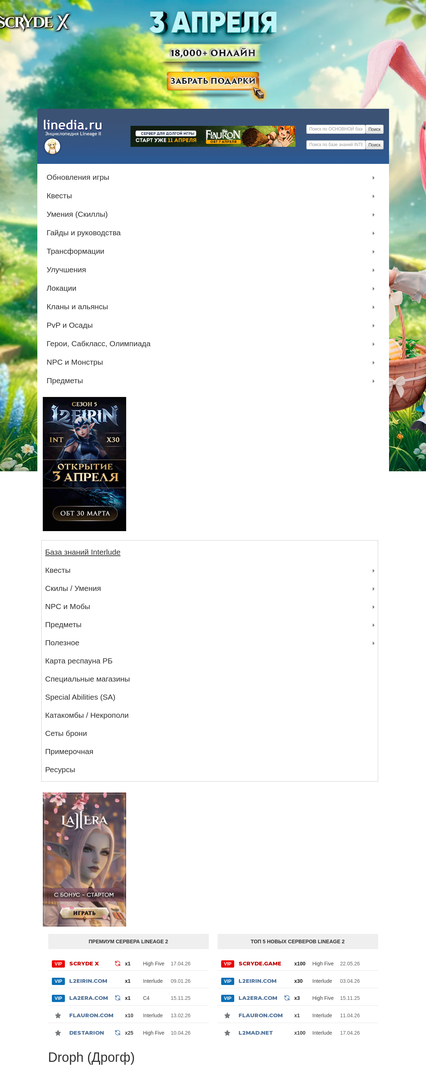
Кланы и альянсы (79, 306)
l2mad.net (256, 1032)
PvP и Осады (71, 325)
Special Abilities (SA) (80, 697)
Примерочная (69, 751)
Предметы (67, 380)
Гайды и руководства (86, 232)
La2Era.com (88, 998)
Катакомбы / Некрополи (87, 715)
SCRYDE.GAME (260, 963)
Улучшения (68, 269)
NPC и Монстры (77, 362)
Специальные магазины (87, 679)
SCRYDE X (84, 963)
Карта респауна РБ (79, 661)
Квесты (61, 195)
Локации (63, 288)
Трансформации (77, 251)
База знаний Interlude (83, 552)
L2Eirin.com (88, 981)
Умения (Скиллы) (79, 214)
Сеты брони (66, 733)
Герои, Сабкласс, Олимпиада (100, 343)
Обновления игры (80, 177)
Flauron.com (91, 1015)
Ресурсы (60, 769)
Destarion (86, 1032)
